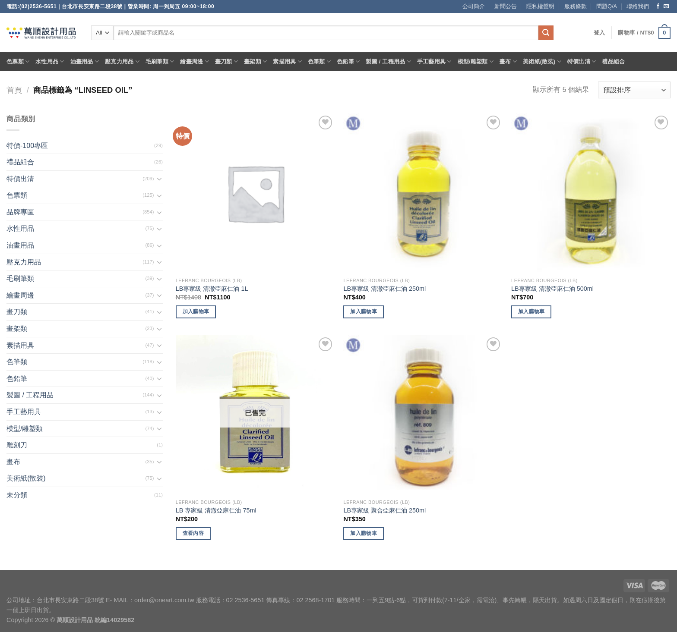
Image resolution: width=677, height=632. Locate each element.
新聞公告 (505, 6)
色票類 (17, 61)
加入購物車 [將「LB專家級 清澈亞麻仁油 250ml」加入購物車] (363, 311)
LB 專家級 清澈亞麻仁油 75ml (216, 510)
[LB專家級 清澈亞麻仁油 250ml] (423, 193)
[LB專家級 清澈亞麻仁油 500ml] (591, 193)
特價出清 (581, 61)
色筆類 (319, 61)
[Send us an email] (666, 6)
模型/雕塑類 (476, 61)
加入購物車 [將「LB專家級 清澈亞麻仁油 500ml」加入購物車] (531, 311)
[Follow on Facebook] (658, 6)
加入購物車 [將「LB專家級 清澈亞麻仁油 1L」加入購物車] (196, 311)
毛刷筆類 (160, 61)
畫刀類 (226, 61)
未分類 (16, 495)
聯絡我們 (637, 6)
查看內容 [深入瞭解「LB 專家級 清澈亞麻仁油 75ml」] (193, 533)
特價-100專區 (27, 145)
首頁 (14, 89)
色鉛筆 (348, 61)
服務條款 (575, 6)
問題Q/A (606, 6)
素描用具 (287, 61)
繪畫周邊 (194, 61)
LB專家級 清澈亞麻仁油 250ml (384, 288)
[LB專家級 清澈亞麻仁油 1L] (255, 193)
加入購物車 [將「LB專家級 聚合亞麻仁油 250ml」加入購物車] (363, 533)
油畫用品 (84, 61)
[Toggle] (159, 178)
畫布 (508, 61)
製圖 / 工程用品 (388, 61)
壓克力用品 (122, 61)
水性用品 (49, 61)
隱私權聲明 (540, 6)
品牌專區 (20, 212)
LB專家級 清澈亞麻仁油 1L (212, 288)
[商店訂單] (634, 90)
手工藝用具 (434, 61)
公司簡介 (473, 6)
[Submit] (545, 32)
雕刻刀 (16, 445)
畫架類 (255, 61)
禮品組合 (613, 61)
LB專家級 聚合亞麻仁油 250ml (384, 510)
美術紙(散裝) (542, 61)
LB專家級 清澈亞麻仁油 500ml (552, 288)
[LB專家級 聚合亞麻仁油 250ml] (423, 414)
